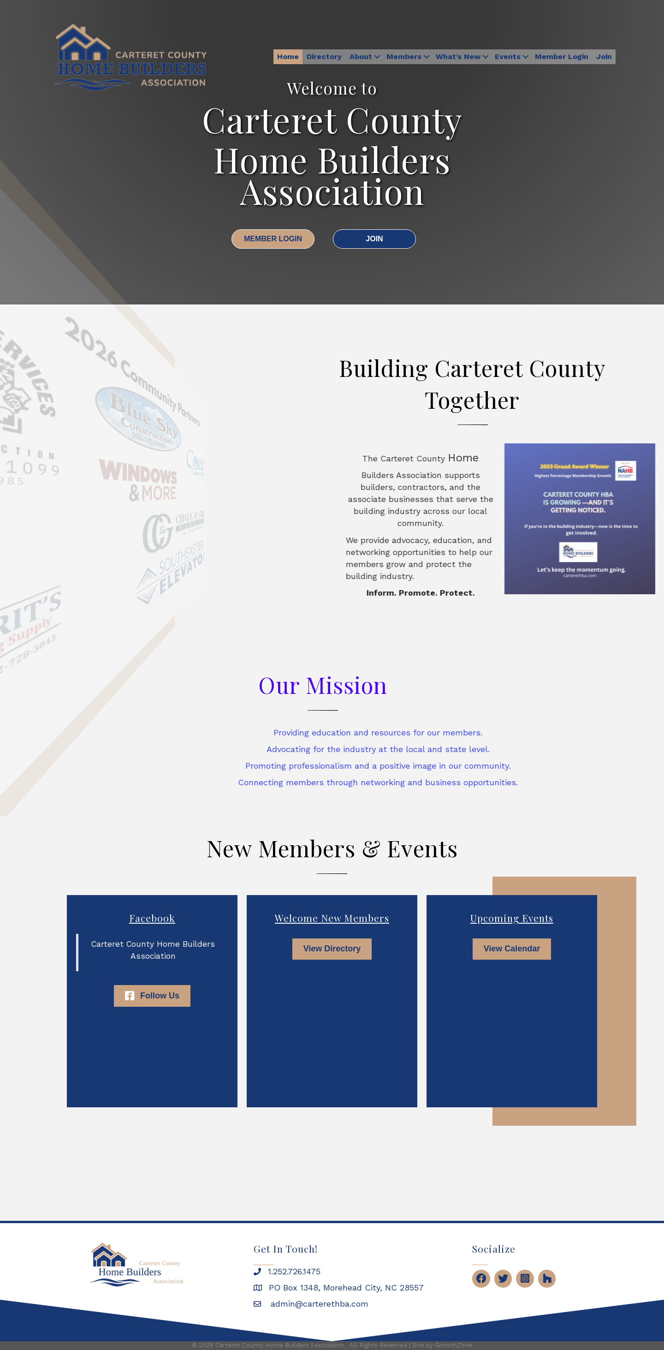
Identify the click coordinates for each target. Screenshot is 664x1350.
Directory (324, 56)
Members (403, 56)
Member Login (561, 56)
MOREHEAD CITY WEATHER (332, 1165)
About (361, 56)
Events (508, 56)
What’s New (458, 56)
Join (604, 56)
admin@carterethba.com (318, 1303)
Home (288, 56)
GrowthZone (453, 1345)
